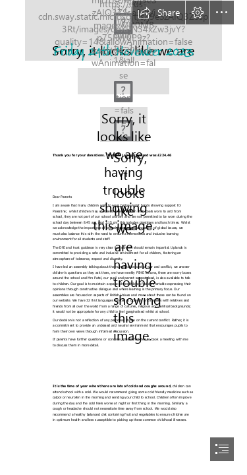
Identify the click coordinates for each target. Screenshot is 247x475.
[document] (123, 237)
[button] (158, 12)
